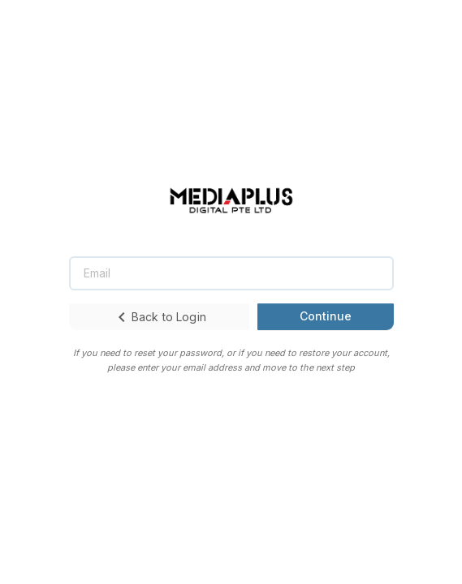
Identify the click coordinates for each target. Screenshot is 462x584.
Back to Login (159, 317)
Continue (326, 316)
